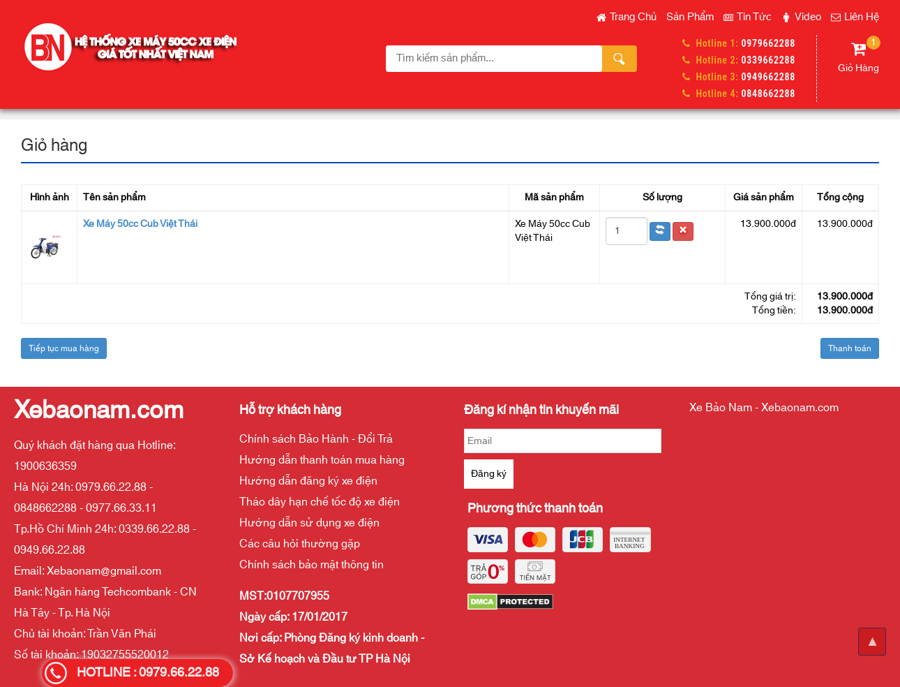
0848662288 (768, 93)
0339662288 (768, 60)
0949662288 (768, 76)
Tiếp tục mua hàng (64, 348)
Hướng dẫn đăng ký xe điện (308, 481)
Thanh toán (849, 348)
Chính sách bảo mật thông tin (311, 564)
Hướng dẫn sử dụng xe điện (309, 522)
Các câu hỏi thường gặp (299, 543)
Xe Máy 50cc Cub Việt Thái (140, 224)
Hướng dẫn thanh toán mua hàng (322, 460)
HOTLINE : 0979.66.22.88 (148, 673)
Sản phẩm (690, 17)
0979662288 (768, 43)
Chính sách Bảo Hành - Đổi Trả (316, 439)
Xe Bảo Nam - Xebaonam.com (764, 407)
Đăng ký (489, 474)
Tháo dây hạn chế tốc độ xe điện (319, 502)
